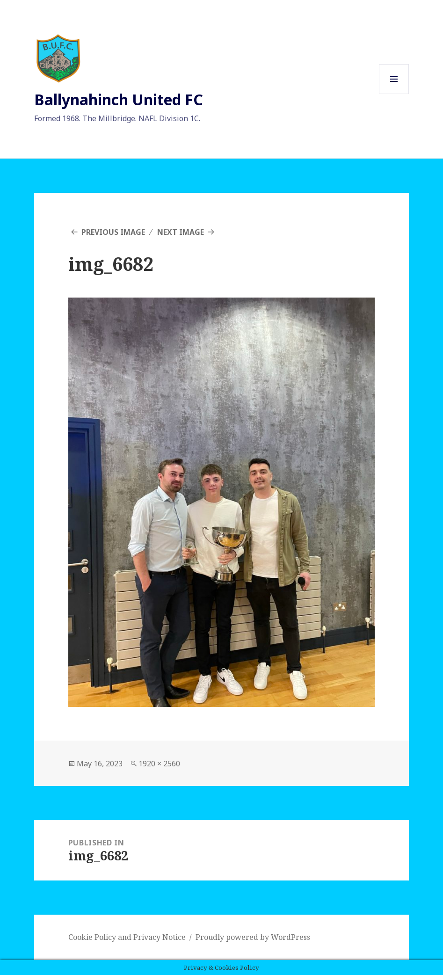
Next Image (180, 232)
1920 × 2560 (159, 763)
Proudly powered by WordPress (253, 937)
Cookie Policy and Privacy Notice (127, 937)
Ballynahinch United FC (118, 99)
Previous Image (113, 232)
